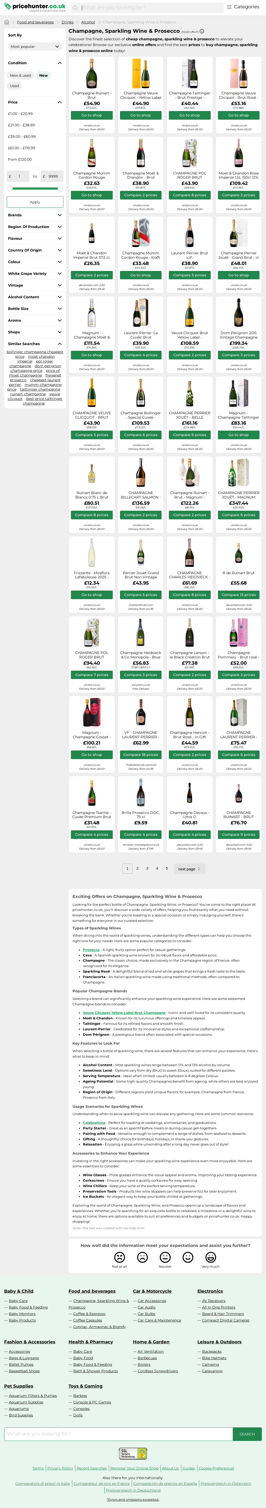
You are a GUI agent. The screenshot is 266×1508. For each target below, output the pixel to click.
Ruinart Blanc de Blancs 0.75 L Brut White (91, 495)
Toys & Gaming (86, 1386)
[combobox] (151, 8)
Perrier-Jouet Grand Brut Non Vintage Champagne (141, 575)
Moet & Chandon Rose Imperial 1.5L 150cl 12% (239, 175)
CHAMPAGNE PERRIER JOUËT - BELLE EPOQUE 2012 (189, 415)
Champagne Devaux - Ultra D (189, 815)
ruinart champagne (28, 394)
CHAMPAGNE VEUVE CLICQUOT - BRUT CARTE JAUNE (92, 415)
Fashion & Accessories (29, 1341)
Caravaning (212, 1371)
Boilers (144, 1364)
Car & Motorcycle (152, 1291)
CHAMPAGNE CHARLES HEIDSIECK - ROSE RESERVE (189, 575)
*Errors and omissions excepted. (133, 1499)
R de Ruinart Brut (239, 573)
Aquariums (19, 1408)
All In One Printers (218, 1307)
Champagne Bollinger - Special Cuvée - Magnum (141, 415)
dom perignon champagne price (35, 368)
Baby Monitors (22, 1313)
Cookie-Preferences (216, 1468)
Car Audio (147, 1307)
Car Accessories (152, 1300)
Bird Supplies (21, 1415)
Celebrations (94, 1123)
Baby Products (22, 1320)
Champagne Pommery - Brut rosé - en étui (238, 655)
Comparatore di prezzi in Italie (42, 1483)
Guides (189, 1468)
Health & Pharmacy (91, 1341)
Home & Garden (151, 1341)
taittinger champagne (40, 389)
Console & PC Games (92, 1402)
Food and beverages (35, 22)
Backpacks (212, 1351)
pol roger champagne (31, 363)
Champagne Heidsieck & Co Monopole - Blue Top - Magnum (140, 655)
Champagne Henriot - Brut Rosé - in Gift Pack (189, 734)
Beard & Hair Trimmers (223, 1313)
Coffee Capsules (87, 1320)
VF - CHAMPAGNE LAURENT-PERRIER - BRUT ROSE (140, 734)
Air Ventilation (151, 1351)
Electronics (210, 1291)
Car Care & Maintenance (159, 1320)
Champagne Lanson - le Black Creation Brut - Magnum (190, 655)
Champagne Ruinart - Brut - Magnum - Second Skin (189, 495)
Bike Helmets (214, 1358)
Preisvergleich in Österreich (226, 1483)
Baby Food (83, 1358)
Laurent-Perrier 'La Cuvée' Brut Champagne (141, 335)
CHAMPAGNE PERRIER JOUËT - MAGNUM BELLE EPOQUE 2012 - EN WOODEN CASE (239, 495)
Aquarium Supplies (26, 1402)
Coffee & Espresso (89, 1313)
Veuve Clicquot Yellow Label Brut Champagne (124, 1013)
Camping (210, 1364)
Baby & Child (19, 1291)
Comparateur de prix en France (102, 1483)
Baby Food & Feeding (28, 1307)
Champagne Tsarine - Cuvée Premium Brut (91, 815)
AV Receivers (213, 1300)
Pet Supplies (18, 1386)
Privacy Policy (60, 1468)
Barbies (80, 1395)
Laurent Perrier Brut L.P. (189, 255)
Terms (38, 1468)
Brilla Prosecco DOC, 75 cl (141, 815)
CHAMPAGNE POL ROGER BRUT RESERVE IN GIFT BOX (189, 175)
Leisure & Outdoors (219, 1341)
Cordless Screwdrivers (158, 1371)
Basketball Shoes (24, 1371)
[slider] (10, 188)
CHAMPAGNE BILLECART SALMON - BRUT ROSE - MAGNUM (141, 495)
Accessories (19, 1351)
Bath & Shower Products (95, 1371)
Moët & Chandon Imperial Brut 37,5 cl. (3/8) (91, 255)
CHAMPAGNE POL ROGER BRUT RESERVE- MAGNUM (91, 655)
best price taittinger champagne (43, 401)
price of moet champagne (34, 373)
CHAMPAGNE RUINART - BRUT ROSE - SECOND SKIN (239, 815)
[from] (19, 176)
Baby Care (18, 1300)
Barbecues (147, 1358)
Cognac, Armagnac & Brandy (99, 1326)
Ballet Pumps (21, 1364)
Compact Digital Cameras (225, 1320)
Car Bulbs (146, 1313)
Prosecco (91, 950)
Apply (35, 202)
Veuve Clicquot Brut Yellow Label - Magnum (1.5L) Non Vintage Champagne (190, 335)
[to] (53, 176)
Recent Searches (92, 1468)
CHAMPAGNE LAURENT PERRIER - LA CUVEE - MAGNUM (238, 734)
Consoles (81, 1408)
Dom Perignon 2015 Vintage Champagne (238, 335)
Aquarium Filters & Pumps (33, 1395)
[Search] (75, 8)
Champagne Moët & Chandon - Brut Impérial (141, 175)
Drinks (68, 22)
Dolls (78, 1415)
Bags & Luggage (24, 1358)
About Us (170, 1468)
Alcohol (88, 22)
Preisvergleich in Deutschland (133, 1490)
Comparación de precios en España (165, 1483)
